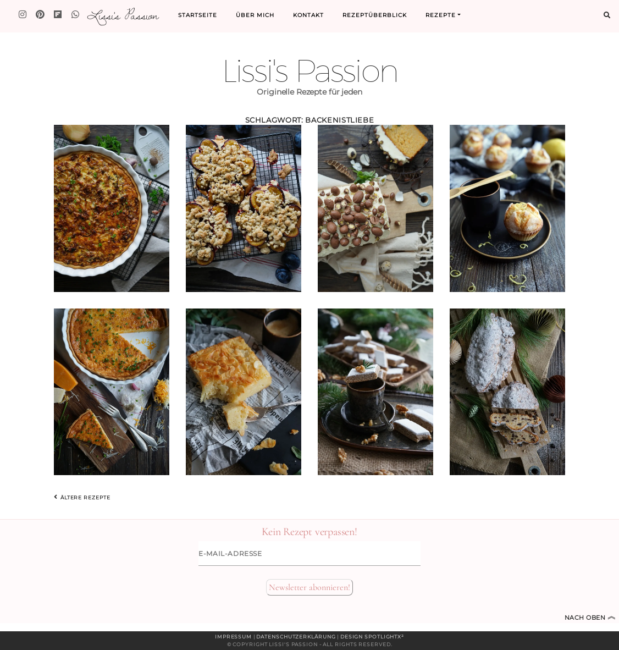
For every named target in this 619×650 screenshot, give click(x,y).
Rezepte (440, 15)
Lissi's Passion (122, 15)
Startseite (197, 15)
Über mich (255, 15)
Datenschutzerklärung (295, 637)
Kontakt (308, 15)
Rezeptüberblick (374, 15)
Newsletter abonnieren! (309, 587)
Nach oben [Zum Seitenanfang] (590, 617)
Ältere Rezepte (82, 497)
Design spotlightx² (372, 637)
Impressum (233, 637)
